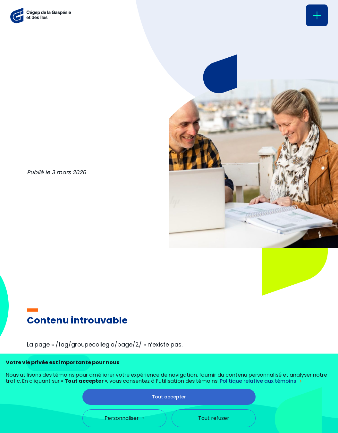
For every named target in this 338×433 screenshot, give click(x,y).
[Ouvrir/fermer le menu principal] (317, 15)
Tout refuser (213, 384)
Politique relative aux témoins (258, 347)
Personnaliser (125, 384)
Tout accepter (169, 363)
